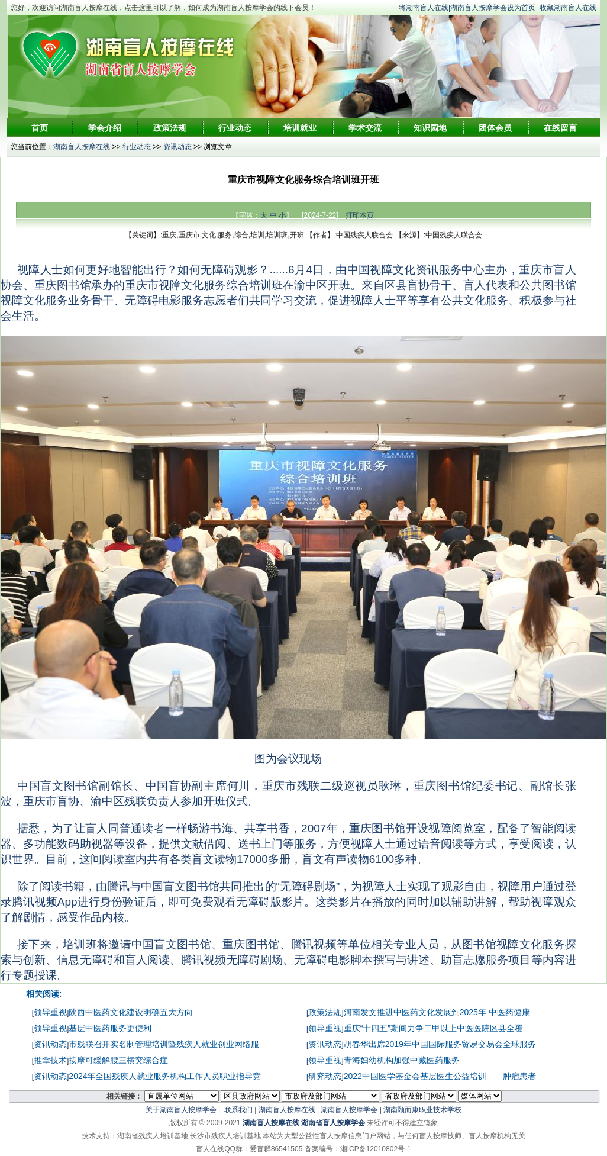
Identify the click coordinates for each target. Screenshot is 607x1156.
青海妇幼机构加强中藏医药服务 (402, 1060)
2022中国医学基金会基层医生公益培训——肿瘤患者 (440, 1076)
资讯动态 (177, 147)
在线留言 (560, 128)
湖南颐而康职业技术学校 (422, 1110)
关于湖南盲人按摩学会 (181, 1110)
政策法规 (169, 128)
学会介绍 (104, 128)
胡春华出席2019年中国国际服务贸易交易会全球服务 (440, 1044)
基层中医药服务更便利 (110, 1028)
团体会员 (495, 128)
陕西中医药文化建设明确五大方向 (131, 1012)
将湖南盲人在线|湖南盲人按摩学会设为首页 (467, 8)
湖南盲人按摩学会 (349, 1110)
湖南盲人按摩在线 (81, 147)
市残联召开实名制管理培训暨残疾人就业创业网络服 (164, 1044)
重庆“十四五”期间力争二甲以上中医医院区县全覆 (433, 1028)
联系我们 (238, 1110)
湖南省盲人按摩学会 (333, 1123)
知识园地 (430, 128)
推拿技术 (50, 1060)
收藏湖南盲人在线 (568, 8)
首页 (39, 128)
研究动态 (324, 1076)
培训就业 (300, 128)
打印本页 (360, 215)
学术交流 (365, 128)
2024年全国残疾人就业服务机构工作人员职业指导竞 (165, 1076)
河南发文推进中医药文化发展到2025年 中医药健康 (437, 1012)
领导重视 (50, 1012)
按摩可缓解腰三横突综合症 (118, 1060)
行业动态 (234, 128)
